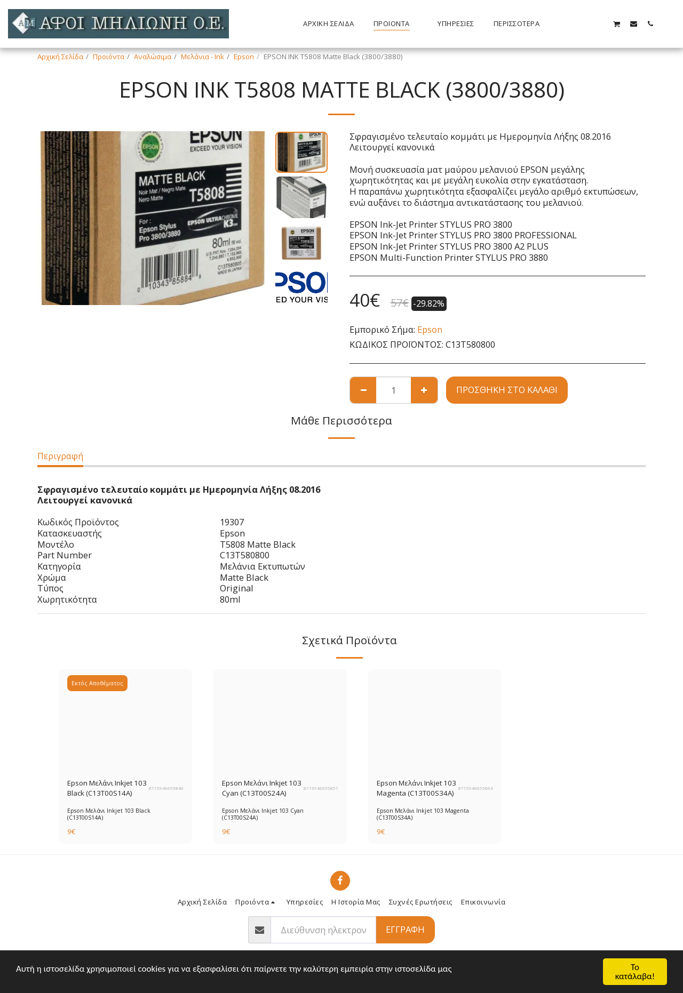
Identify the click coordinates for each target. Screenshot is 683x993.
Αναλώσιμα (152, 56)
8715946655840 (166, 788)
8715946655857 (321, 788)
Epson (244, 56)
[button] (583, 23)
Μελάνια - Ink (202, 56)
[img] (125, 719)
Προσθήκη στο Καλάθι (507, 389)
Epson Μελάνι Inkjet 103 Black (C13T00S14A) (107, 788)
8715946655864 (475, 788)
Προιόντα (108, 56)
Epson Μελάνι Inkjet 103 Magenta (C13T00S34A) (416, 788)
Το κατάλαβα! (635, 972)
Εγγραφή (405, 929)
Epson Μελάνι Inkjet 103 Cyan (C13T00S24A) (261, 788)
